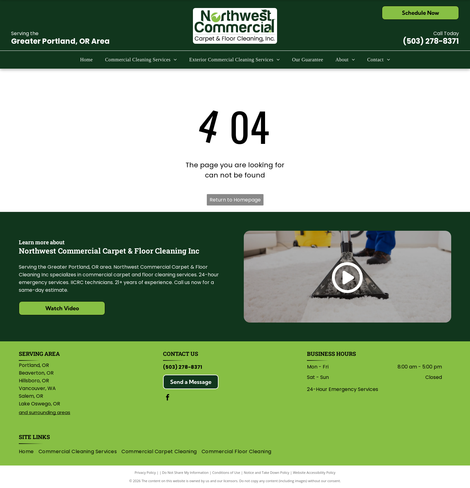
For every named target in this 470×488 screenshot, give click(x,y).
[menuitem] (86, 60)
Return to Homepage (235, 199)
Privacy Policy (145, 472)
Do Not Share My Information (185, 472)
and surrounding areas (44, 412)
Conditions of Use (226, 472)
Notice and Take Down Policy (266, 472)
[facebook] (167, 398)
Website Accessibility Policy (314, 472)
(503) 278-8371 (431, 41)
